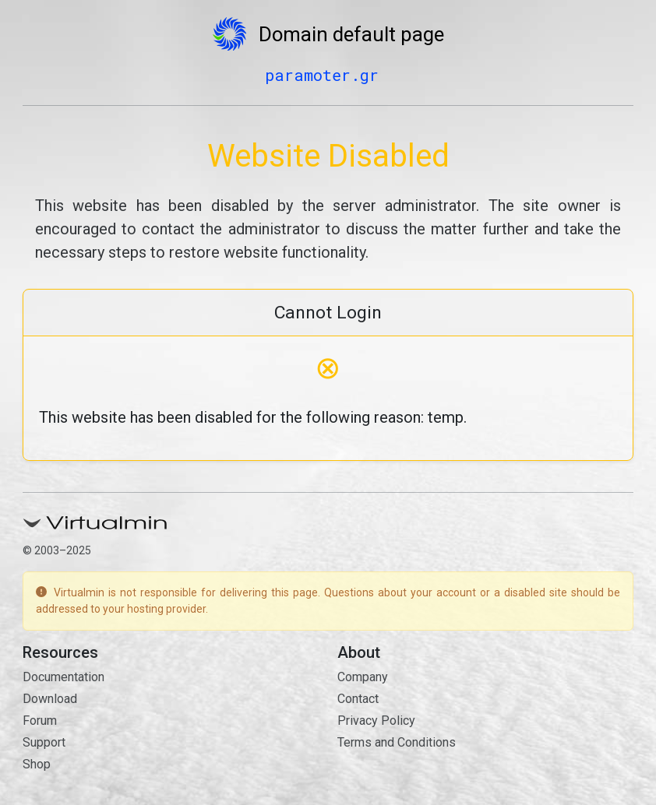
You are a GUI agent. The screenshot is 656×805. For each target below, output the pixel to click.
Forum (40, 720)
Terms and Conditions (396, 742)
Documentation (63, 677)
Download (50, 698)
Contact (358, 698)
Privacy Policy (376, 720)
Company (362, 677)
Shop (37, 764)
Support (44, 742)
